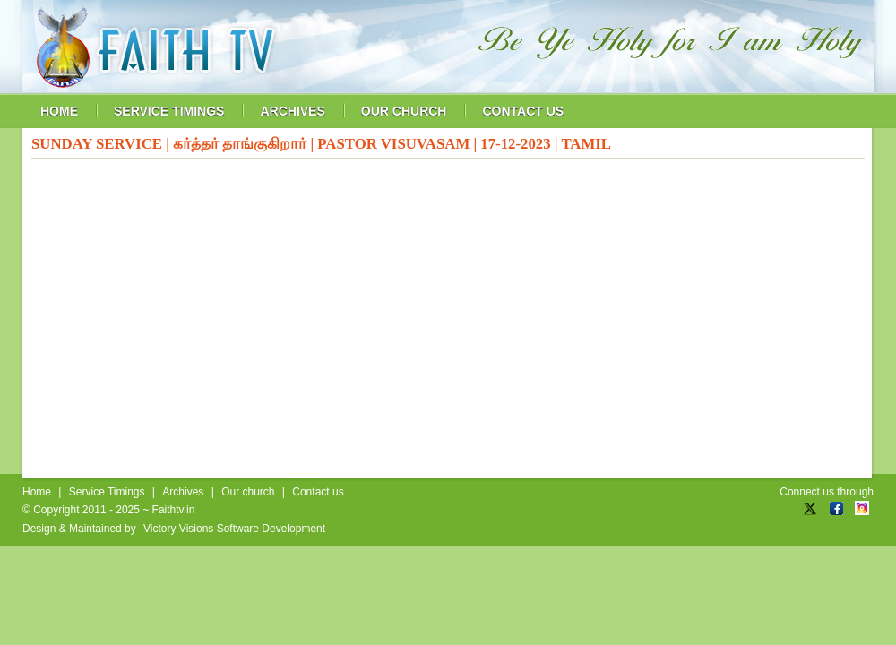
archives (292, 111)
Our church (247, 492)
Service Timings (107, 492)
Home (36, 492)
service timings (169, 111)
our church (404, 111)
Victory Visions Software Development (234, 528)
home (59, 111)
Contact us (317, 492)
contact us (523, 111)
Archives (182, 492)
